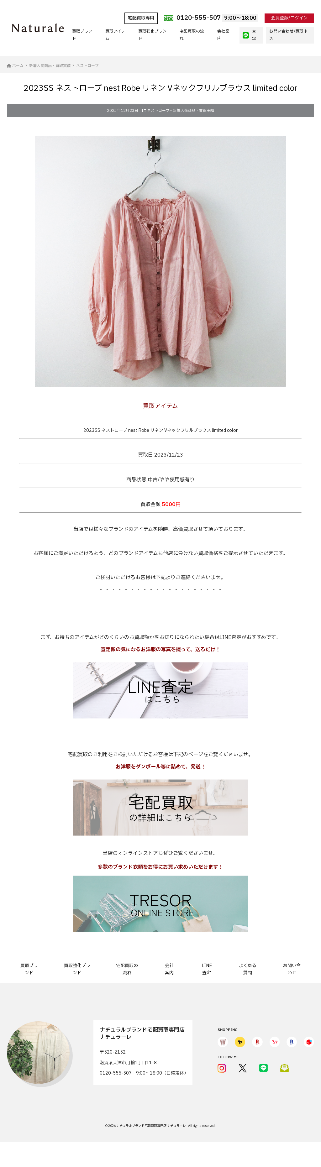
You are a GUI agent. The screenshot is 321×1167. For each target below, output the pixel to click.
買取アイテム (115, 35)
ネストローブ (158, 110)
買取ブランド (82, 35)
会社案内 (223, 35)
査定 (249, 35)
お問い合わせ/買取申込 (288, 35)
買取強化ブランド (152, 35)
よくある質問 (247, 969)
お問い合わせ (292, 969)
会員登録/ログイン (289, 18)
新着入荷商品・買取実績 (193, 110)
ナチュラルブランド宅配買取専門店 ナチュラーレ (151, 1125)
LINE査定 (207, 969)
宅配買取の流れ (192, 35)
